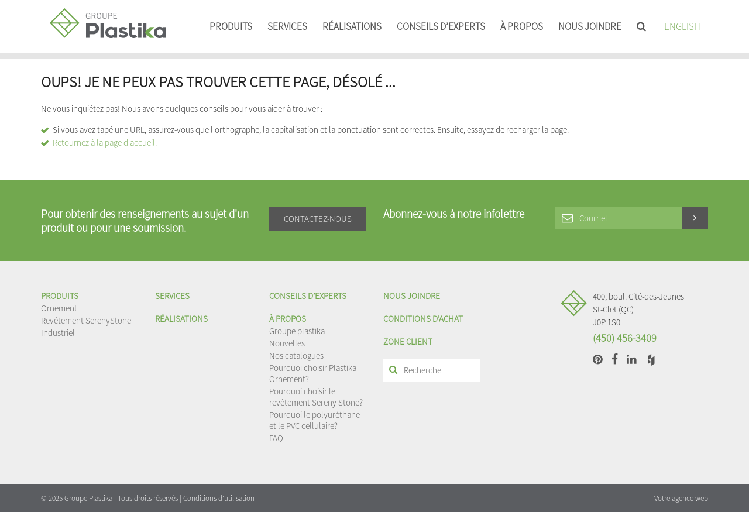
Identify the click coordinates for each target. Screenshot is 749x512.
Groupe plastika (297, 330)
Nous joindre (589, 26)
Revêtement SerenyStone (86, 320)
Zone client (407, 341)
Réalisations (352, 26)
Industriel (58, 332)
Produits (230, 26)
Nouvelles (287, 343)
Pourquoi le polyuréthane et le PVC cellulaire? (314, 420)
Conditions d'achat (423, 318)
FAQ (276, 438)
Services (287, 26)
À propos (521, 26)
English (682, 26)
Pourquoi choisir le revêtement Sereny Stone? (316, 397)
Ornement (59, 308)
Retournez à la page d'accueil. (105, 142)
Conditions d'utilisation (219, 498)
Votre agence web (681, 498)
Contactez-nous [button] (318, 218)
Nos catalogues (296, 355)
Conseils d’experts (441, 26)
